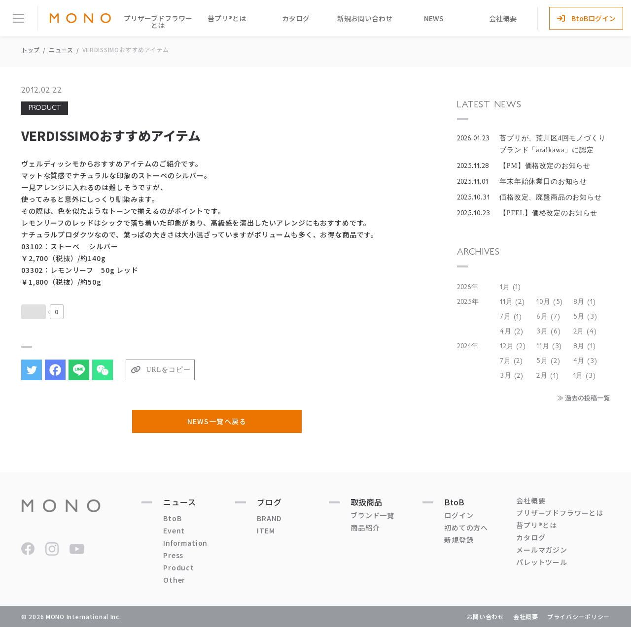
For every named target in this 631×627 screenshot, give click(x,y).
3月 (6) (548, 331)
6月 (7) (548, 316)
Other (174, 580)
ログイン (458, 515)
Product (178, 567)
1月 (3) (584, 375)
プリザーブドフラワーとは (158, 21)
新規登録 (458, 540)
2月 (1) (547, 375)
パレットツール (541, 562)
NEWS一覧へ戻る (216, 421)
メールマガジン (541, 550)
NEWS (434, 18)
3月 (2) (512, 375)
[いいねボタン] (33, 311)
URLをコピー (168, 369)
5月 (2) (548, 361)
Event (174, 530)
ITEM (266, 530)
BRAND (269, 518)
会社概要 (503, 18)
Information (185, 543)
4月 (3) (585, 361)
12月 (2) (513, 346)
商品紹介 (365, 527)
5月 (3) (585, 316)
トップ (30, 49)
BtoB (172, 518)
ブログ (269, 502)
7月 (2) (511, 361)
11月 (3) (549, 346)
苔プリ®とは (227, 18)
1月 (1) (510, 287)
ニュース (61, 49)
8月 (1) (584, 301)
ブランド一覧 (372, 515)
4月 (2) (512, 331)
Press (173, 555)
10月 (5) (549, 301)
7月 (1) (511, 316)
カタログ (296, 18)
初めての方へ (466, 527)
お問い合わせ (485, 616)
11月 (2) (512, 301)
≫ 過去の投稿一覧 (583, 397)
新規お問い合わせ (364, 18)
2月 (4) (585, 331)
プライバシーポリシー (578, 616)
